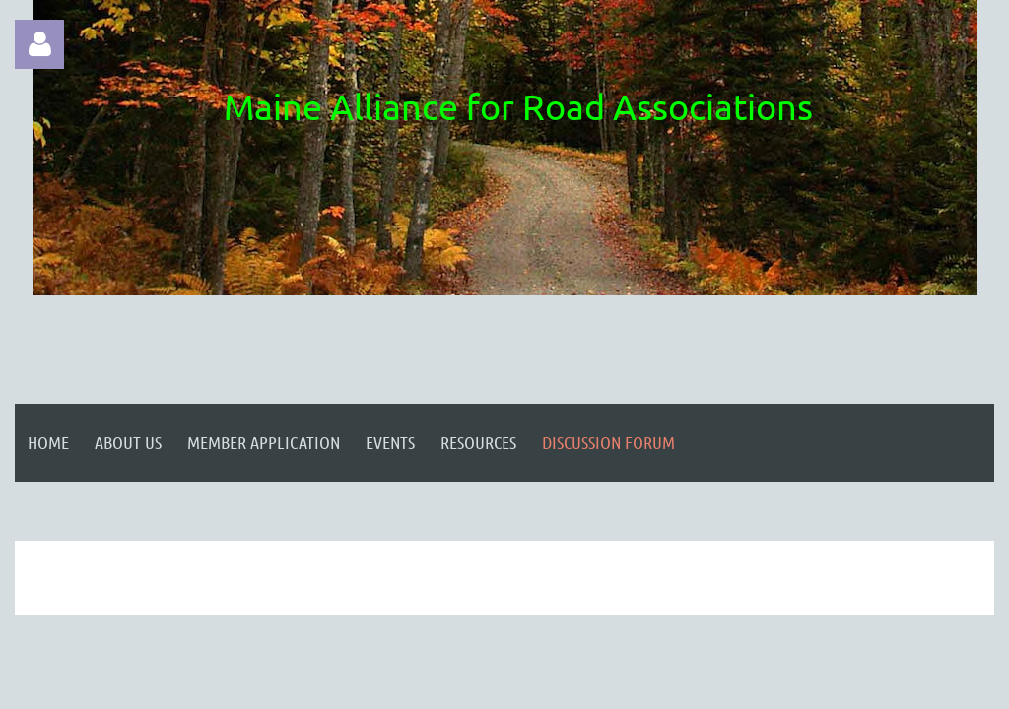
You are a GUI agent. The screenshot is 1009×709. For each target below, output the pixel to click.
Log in (39, 44)
